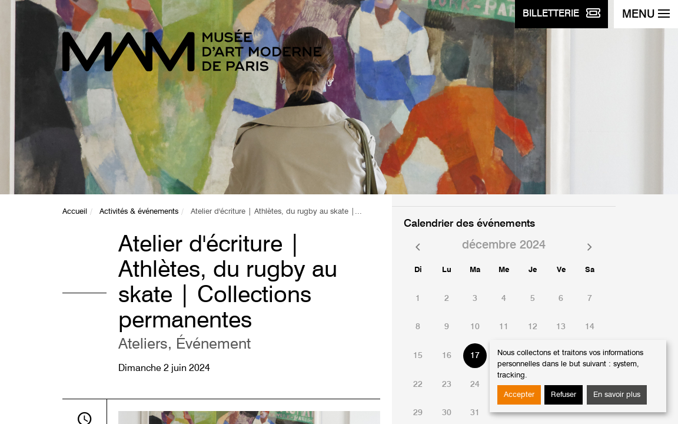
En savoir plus (616, 395)
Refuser (563, 395)
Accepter (519, 395)
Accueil (74, 212)
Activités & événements (138, 212)
